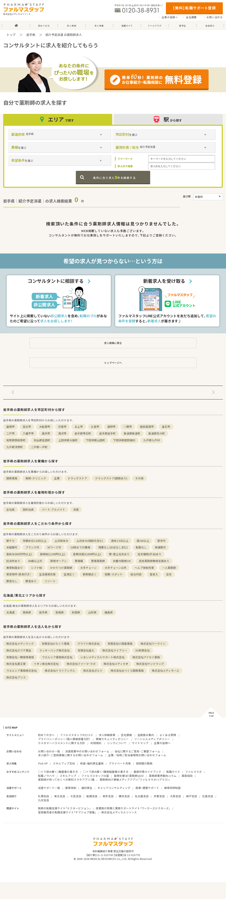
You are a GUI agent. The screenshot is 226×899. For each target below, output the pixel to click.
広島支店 (207, 796)
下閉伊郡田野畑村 (124, 440)
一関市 (128, 427)
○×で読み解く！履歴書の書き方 (58, 772)
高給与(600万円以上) (19, 554)
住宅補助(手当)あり (149, 554)
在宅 (169, 574)
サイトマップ (140, 743)
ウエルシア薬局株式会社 (57, 657)
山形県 (92, 612)
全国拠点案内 (145, 735)
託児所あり (13, 561)
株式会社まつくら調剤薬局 (127, 670)
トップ (11, 35)
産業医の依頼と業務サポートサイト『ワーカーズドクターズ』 (133, 808)
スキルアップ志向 (64, 763)
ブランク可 (32, 547)
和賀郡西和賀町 (16, 440)
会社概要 (191, 17)
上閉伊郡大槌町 (68, 440)
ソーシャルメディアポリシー (152, 739)
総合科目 (136, 574)
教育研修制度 (172, 788)
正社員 (10, 509)
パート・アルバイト (53, 509)
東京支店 (108, 796)
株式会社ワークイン (153, 643)
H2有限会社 (142, 650)
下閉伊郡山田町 (95, 440)
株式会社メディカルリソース (119, 812)
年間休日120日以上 (35, 541)
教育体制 (70, 788)
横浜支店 (124, 796)
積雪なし (11, 581)
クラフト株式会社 (89, 643)
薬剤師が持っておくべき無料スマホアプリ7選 (66, 779)
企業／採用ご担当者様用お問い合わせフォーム (137, 755)
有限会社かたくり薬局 (55, 643)
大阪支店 (175, 796)
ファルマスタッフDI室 (95, 776)
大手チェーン (88, 568)
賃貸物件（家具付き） (18, 574)
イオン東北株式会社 (46, 664)
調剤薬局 (11, 478)
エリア (57, 119)
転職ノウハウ (46, 776)
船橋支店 (91, 796)
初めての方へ (46, 735)
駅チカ (10, 541)
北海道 (10, 612)
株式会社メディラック (20, 643)
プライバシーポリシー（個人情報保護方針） (64, 739)
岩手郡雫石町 (83, 433)
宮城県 (59, 612)
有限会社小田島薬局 (120, 643)
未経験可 (11, 547)
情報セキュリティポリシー (112, 739)
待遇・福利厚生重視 (92, 763)
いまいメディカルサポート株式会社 (102, 657)
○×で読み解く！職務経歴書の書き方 (106, 772)
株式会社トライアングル (60, 670)
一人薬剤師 (169, 568)
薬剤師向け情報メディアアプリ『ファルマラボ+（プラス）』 (135, 779)
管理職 (79, 561)
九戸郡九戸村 (151, 440)
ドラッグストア (77, 478)
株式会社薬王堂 (16, 664)
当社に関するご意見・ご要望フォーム (137, 751)
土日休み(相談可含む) (89, 541)
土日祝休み (61, 541)
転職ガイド (173, 772)
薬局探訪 (187, 776)
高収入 (154, 574)
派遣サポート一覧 (49, 788)
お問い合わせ (214, 17)
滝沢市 (62, 433)
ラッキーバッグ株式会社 (54, 650)
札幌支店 (43, 796)
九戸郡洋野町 (14, 447)
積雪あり (31, 581)
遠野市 (111, 427)
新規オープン (58, 561)
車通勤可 (160, 547)
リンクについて (116, 743)
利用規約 (96, 743)
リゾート (50, 581)
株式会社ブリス (16, 677)
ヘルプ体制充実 (144, 568)
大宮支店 (75, 796)
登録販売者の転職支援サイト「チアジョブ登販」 (67, 812)
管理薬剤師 (98, 561)
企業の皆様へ (170, 17)
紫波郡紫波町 (132, 433)
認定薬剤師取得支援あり (154, 561)
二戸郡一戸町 (39, 447)
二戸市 (10, 433)
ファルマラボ (193, 772)
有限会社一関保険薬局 (20, 657)
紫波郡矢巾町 (156, 433)
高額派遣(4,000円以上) (87, 554)
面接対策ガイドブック (147, 772)
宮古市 (27, 427)
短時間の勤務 (144, 763)
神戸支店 (191, 796)
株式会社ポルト (93, 670)
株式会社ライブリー (114, 650)
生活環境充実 (47, 574)
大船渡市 (44, 427)
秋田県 (76, 612)
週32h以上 (143, 541)
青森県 (27, 612)
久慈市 (95, 427)
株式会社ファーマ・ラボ (81, 664)
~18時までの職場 (79, 547)
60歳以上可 (35, 561)
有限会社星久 (86, 650)
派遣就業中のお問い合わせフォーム (87, 751)
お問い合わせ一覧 (49, 751)
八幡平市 (28, 433)
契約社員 (28, 509)
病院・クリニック (35, 478)
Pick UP (43, 763)
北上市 (79, 427)
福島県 (109, 612)
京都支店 (159, 796)
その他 (139, 478)
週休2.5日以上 (120, 541)
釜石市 (166, 427)
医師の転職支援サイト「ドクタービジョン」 (64, 808)
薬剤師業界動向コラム (163, 776)
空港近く (69, 574)
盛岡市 (10, 427)
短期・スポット (114, 574)
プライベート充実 (120, 763)
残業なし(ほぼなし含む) (113, 547)
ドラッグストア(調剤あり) (111, 478)
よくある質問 (168, 735)
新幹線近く (90, 574)
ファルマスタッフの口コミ (76, 735)
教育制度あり (14, 568)
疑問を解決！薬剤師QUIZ (129, 776)
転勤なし (141, 547)
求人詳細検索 (107, 735)
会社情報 (126, 735)
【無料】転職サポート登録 (194, 7)
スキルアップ (68, 776)
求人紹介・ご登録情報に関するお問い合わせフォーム (70, 755)
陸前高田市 (147, 427)
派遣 (76, 509)
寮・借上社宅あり (119, 554)
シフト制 (36, 568)
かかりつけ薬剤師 (61, 568)
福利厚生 (86, 788)
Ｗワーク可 (54, 547)
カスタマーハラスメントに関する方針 (61, 743)
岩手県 (30, 35)
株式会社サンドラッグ (150, 664)
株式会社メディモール (165, 670)
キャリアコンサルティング (113, 788)
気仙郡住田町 (42, 440)
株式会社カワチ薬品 (18, 650)
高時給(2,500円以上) (52, 554)
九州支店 (43, 800)
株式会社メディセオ (116, 664)
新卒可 (161, 541)
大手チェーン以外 (116, 568)
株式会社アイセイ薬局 (146, 657)
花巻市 (62, 427)
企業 (57, 478)
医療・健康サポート (147, 788)
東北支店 (59, 796)
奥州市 (46, 433)
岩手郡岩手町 (107, 433)
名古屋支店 (142, 796)
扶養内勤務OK (122, 561)
